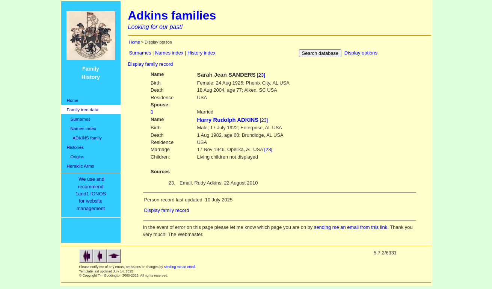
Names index (81, 128)
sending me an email (179, 267)
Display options (360, 53)
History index (201, 53)
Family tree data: (83, 109)
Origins (76, 156)
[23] (261, 75)
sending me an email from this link (350, 227)
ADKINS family (84, 137)
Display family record (150, 64)
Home (72, 100)
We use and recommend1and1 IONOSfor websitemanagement (92, 193)
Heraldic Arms (80, 165)
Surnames (79, 119)
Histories (75, 147)
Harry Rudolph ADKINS (228, 120)
